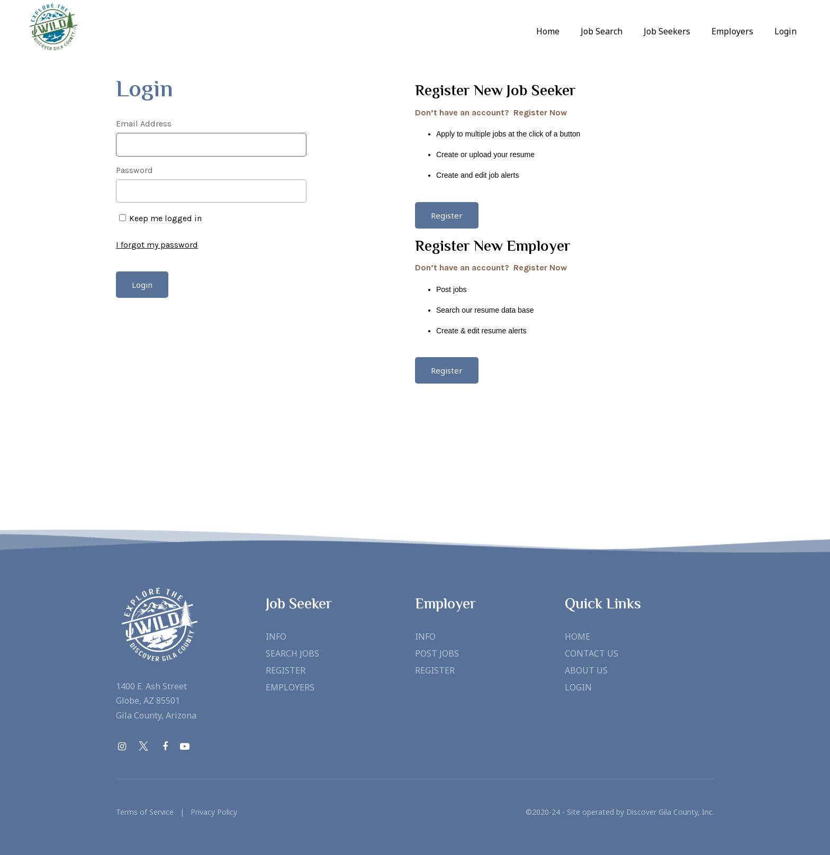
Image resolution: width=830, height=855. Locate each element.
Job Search (601, 31)
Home (548, 31)
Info (276, 636)
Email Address (144, 124)
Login (785, 31)
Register (285, 670)
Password (134, 170)
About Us (586, 670)
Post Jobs (437, 653)
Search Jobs (292, 653)
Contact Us (591, 653)
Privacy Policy (210, 812)
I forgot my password (157, 245)
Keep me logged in (165, 218)
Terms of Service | (150, 812)
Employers (290, 687)
